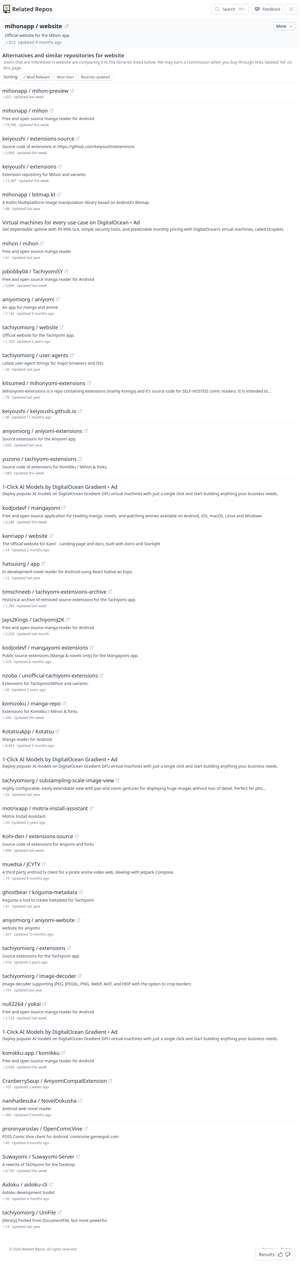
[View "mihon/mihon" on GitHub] (42, 243)
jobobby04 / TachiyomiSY (32, 271)
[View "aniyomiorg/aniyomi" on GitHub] (57, 299)
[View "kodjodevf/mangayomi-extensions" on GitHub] (91, 647)
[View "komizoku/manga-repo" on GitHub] (64, 703)
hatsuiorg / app (21, 563)
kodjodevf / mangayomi (31, 507)
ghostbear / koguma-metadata (39, 892)
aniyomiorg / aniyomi (28, 299)
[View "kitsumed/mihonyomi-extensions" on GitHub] (89, 383)
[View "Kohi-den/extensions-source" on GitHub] (76, 836)
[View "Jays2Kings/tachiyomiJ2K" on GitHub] (68, 619)
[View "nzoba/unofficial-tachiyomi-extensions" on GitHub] (101, 675)
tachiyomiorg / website (30, 327)
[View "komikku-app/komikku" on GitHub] (63, 1053)
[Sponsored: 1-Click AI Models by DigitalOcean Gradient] (150, 490)
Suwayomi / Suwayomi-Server (38, 1156)
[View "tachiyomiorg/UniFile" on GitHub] (59, 1212)
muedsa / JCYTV (21, 864)
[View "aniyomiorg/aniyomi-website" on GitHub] (78, 920)
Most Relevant (36, 77)
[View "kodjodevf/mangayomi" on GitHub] (63, 508)
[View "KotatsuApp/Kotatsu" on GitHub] (57, 731)
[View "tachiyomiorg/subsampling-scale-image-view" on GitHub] (117, 780)
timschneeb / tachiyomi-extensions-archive (54, 591)
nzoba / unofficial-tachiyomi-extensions (50, 675)
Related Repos (32, 9)
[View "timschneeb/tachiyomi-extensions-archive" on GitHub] (110, 591)
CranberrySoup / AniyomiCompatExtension (54, 1080)
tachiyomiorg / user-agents (35, 355)
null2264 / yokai (21, 1003)
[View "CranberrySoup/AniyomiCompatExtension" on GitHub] (110, 1080)
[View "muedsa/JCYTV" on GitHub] (43, 864)
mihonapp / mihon (25, 110)
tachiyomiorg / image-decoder (39, 975)
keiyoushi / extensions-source (38, 138)
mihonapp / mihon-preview (35, 90)
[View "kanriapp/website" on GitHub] (51, 535)
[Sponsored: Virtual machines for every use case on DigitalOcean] (150, 225)
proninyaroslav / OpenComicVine (42, 1128)
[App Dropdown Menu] (291, 9)
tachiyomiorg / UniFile (29, 1212)
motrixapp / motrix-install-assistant (45, 808)
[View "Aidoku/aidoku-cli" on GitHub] (51, 1184)
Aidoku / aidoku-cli (24, 1184)
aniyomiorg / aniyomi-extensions (42, 430)
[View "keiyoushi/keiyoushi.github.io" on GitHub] (80, 411)
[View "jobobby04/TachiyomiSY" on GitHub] (66, 271)
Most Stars (65, 77)
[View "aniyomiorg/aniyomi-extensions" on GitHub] (85, 431)
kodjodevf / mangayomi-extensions (45, 647)
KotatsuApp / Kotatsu (28, 731)
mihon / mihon (20, 243)
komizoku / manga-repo (31, 703)
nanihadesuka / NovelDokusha (39, 1100)
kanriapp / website (25, 535)
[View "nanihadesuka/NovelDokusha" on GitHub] (80, 1100)
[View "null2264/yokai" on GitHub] (44, 1004)
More (285, 26)
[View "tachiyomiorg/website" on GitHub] (61, 327)
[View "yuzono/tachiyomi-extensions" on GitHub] (80, 459)
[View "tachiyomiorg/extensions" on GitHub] (69, 948)
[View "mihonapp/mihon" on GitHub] (51, 110)
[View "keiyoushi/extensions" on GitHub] (59, 166)
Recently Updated (95, 77)
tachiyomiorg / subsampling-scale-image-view (58, 780)
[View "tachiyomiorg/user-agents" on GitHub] (72, 355)
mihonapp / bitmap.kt (28, 194)
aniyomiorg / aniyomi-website (38, 920)
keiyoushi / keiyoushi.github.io (39, 411)
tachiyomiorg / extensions (34, 948)
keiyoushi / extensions (29, 166)
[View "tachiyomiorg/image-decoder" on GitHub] (79, 976)
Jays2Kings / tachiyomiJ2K (33, 619)
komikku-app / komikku (31, 1052)
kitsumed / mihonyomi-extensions (43, 383)
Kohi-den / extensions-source (37, 836)
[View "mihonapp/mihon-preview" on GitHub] (72, 90)
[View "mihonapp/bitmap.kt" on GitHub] (59, 194)
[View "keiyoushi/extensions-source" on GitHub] (77, 138)
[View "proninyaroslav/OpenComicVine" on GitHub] (85, 1128)
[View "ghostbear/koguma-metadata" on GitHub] (81, 892)
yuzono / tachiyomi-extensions (39, 458)
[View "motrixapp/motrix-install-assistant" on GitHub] (91, 808)
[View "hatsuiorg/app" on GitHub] (43, 563)
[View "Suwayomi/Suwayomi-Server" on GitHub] (78, 1156)
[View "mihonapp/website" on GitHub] (66, 26)
